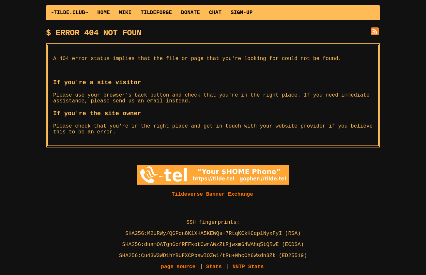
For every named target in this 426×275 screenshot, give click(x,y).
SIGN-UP (241, 13)
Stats (214, 267)
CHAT (215, 13)
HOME (103, 13)
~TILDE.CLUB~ (69, 13)
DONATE (190, 13)
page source (178, 267)
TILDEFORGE (156, 13)
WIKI (125, 13)
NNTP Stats (248, 267)
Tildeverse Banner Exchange (212, 194)
